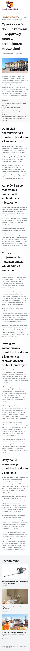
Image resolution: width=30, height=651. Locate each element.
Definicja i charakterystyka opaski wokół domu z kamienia (14, 104)
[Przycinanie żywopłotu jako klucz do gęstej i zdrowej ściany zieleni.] (15, 571)
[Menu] (27, 5)
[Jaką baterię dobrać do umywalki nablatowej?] (15, 596)
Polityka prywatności (22, 646)
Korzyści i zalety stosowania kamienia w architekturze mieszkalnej (12, 108)
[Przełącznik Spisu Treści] (26, 101)
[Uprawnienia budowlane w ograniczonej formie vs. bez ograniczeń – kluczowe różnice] (15, 622)
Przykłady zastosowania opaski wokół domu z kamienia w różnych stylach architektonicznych (14, 115)
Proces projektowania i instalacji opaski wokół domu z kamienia (13, 111)
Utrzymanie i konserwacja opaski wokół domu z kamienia (14, 119)
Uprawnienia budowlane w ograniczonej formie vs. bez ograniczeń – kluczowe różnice (14, 634)
